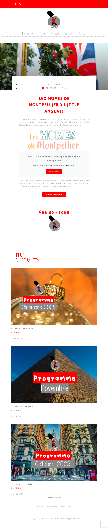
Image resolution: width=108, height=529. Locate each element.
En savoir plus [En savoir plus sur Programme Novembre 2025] (16, 410)
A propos (54, 33)
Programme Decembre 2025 (22, 328)
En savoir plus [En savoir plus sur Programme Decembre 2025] (16, 333)
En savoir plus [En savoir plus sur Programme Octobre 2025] (16, 488)
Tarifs (42, 33)
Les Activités (28, 33)
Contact (82, 33)
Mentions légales (40, 506)
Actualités (69, 33)
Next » (58, 498)
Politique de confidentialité (52, 506)
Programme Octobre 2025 (21, 484)
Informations (54, 84)
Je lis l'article (54, 171)
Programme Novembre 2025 (22, 406)
